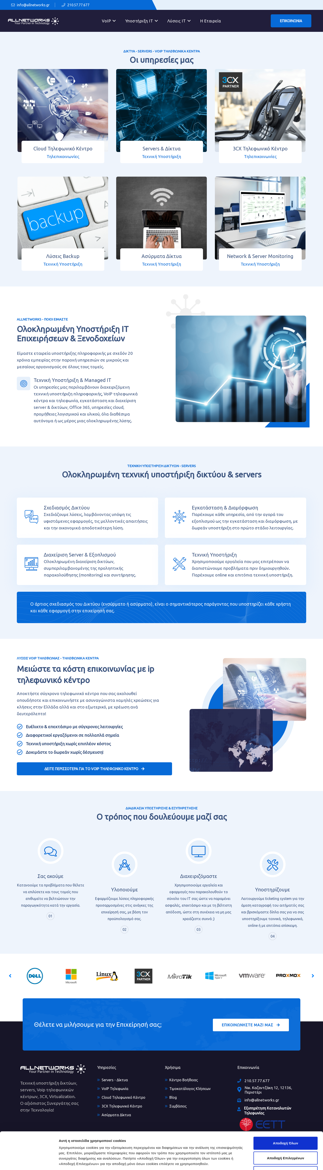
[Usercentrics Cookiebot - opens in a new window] (29, 1161)
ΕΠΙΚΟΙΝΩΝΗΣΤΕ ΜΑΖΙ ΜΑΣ (251, 1025)
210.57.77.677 (75, 5)
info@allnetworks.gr (30, 5)
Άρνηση (285, 1140)
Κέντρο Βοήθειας (183, 1080)
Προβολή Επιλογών (263, 1161)
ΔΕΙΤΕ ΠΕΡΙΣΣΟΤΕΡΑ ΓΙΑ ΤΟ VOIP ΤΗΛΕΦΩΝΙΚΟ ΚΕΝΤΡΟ (94, 769)
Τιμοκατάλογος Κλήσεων (190, 1089)
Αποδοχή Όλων (285, 1111)
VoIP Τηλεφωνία (115, 1089)
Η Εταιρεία (210, 21)
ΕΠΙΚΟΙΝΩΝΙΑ (291, 21)
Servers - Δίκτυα (115, 1080)
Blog (173, 1097)
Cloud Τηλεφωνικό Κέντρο (123, 1097)
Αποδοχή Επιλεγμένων (285, 1126)
